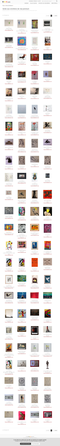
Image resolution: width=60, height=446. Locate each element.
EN (39, 1)
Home (3, 5)
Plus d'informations (35, 443)
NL (38, 1)
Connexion (31, 1)
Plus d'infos (33, 3)
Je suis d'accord (25, 443)
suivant (55, 15)
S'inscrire (35, 1)
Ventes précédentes (9, 5)
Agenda (26, 3)
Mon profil (55, 3)
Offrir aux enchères (44, 3)
